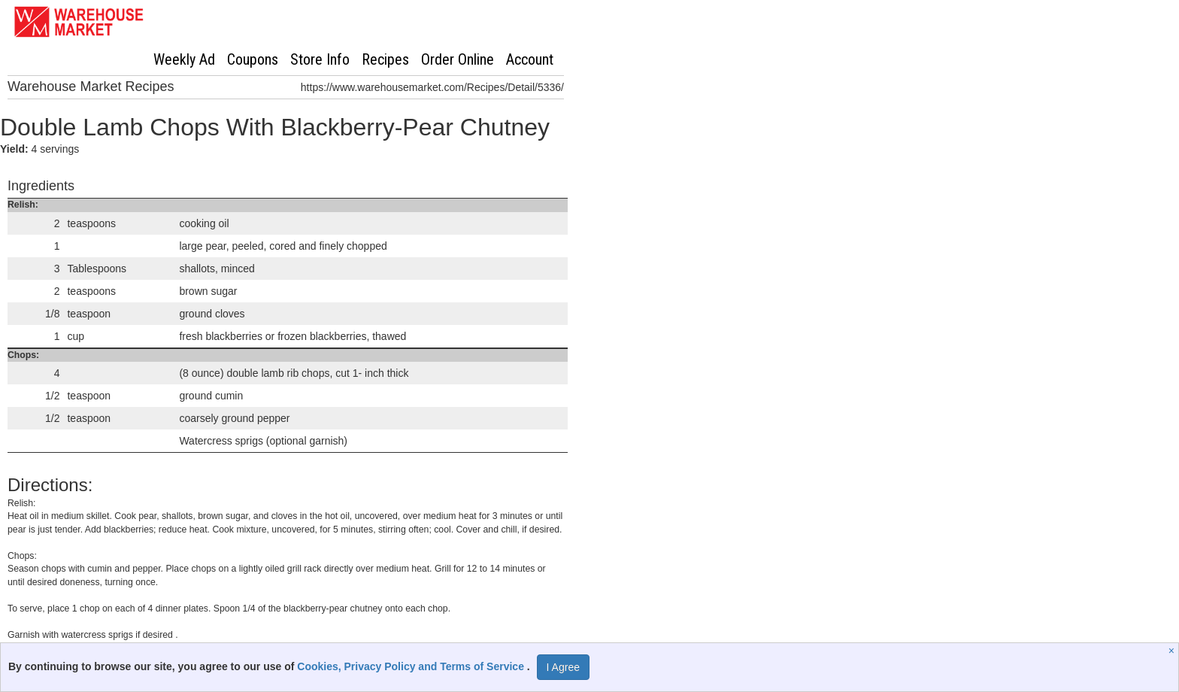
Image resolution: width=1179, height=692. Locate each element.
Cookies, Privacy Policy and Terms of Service (412, 666)
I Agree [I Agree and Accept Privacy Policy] (563, 667)
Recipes (385, 59)
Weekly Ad (184, 59)
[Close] (1173, 650)
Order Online (457, 59)
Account (529, 59)
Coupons (252, 59)
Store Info (320, 59)
